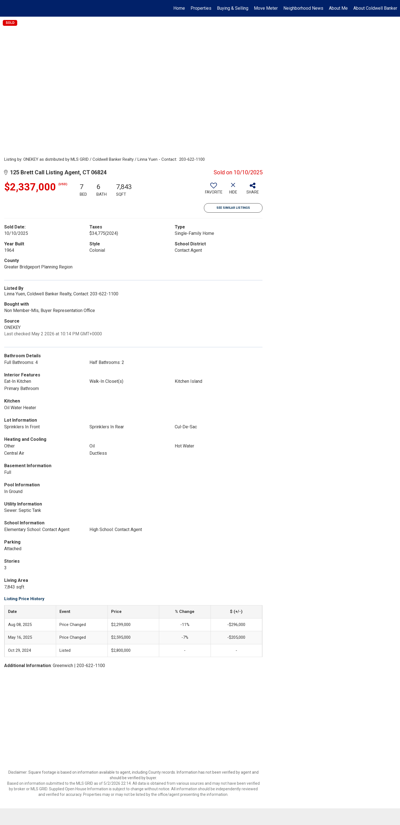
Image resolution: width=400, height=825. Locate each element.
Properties (201, 8)
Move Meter (266, 8)
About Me (338, 8)
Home (179, 8)
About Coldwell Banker (375, 8)
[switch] (213, 190)
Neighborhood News (303, 8)
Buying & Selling (232, 8)
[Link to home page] (7, 8)
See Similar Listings (233, 208)
